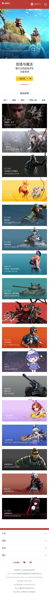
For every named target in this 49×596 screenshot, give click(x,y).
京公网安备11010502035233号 (24, 584)
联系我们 (24, 592)
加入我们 (16, 592)
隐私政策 (32, 592)
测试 (23, 100)
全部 (43, 100)
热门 (5, 100)
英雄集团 (17, 570)
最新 (14, 100)
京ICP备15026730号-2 (24, 581)
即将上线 (33, 100)
